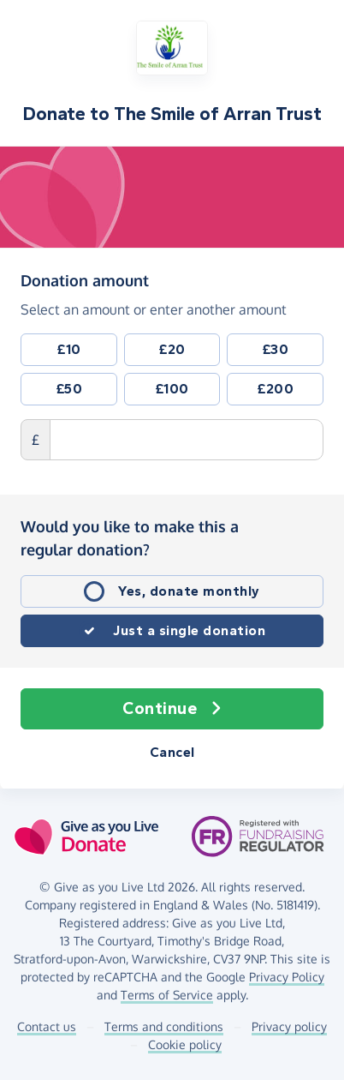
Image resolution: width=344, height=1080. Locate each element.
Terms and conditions (163, 1026)
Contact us (46, 1026)
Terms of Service (167, 994)
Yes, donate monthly (189, 591)
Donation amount (85, 279)
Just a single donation (189, 630)
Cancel (172, 752)
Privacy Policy (286, 976)
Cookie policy (185, 1044)
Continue (172, 709)
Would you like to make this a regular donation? (130, 538)
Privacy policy (289, 1026)
